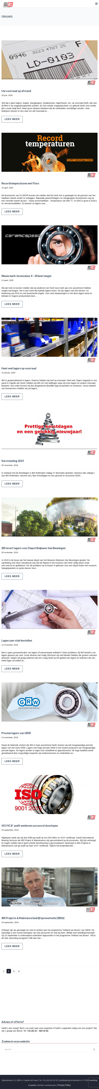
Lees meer (12, 119)
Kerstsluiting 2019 (12, 461)
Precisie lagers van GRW (16, 733)
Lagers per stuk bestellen (16, 640)
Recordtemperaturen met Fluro (20, 183)
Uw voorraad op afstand (16, 91)
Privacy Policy (64, 1085)
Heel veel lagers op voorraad (18, 368)
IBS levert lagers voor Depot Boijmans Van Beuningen (33, 548)
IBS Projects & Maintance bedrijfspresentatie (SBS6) (32, 918)
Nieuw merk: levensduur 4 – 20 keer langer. (26, 276)
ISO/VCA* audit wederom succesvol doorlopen (29, 825)
